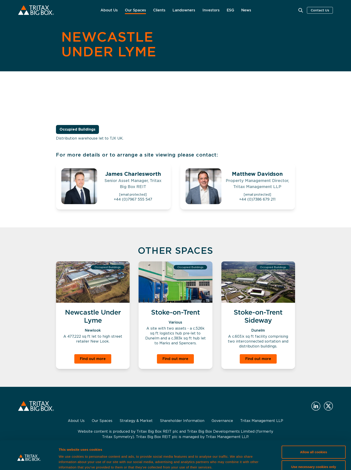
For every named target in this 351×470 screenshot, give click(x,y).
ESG (230, 10)
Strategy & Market (136, 421)
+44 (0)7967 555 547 (133, 199)
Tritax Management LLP (261, 421)
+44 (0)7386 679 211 (257, 199)
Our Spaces (135, 10)
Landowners (184, 10)
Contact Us (320, 10)
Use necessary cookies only (313, 448)
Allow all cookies (313, 434)
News (246, 10)
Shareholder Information (182, 421)
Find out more (93, 359)
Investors (211, 10)
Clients (159, 10)
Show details (69, 461)
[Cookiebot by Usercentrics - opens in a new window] (29, 461)
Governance (222, 421)
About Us (109, 10)
